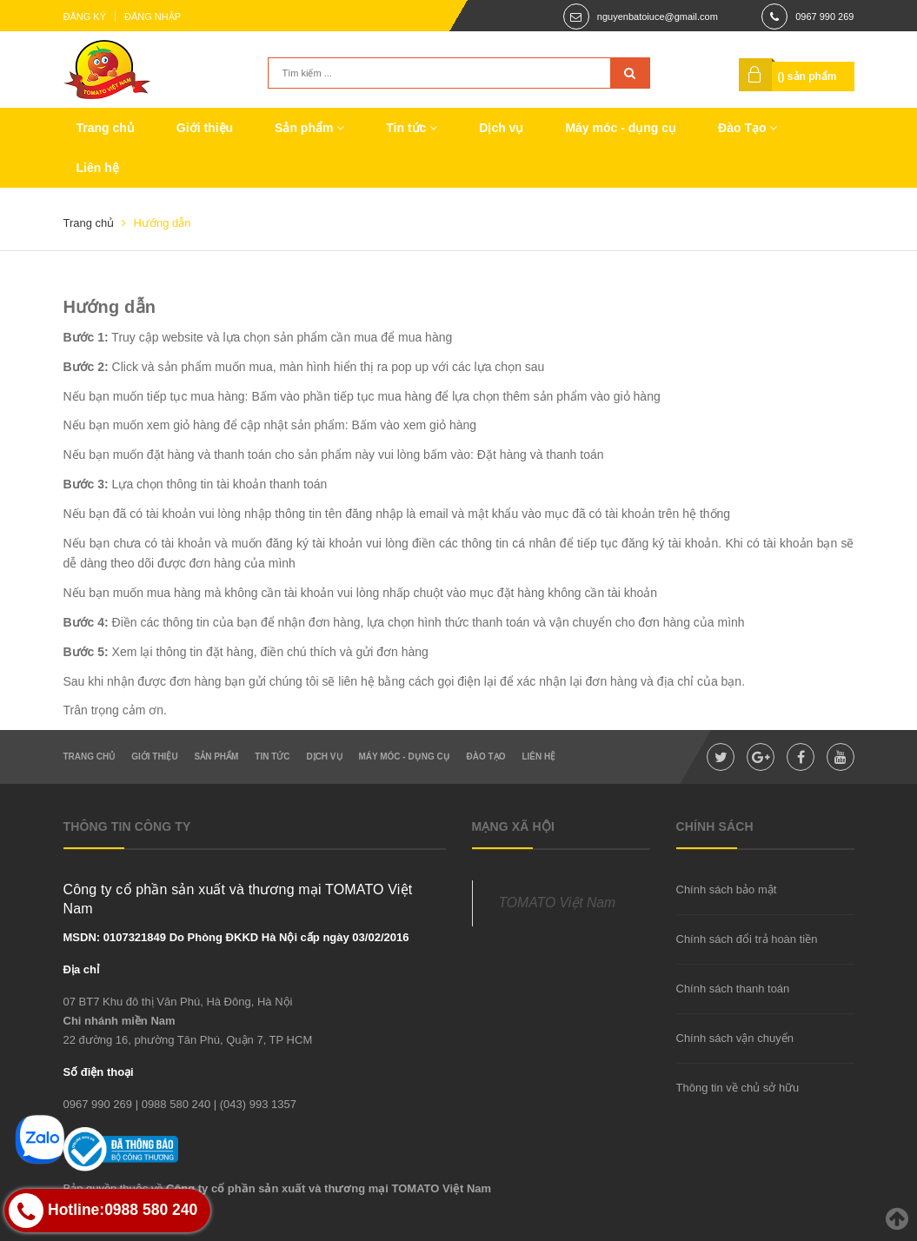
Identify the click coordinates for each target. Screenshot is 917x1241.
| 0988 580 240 (173, 1104)
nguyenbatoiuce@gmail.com (657, 16)
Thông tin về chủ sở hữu (738, 1087)
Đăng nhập (152, 16)
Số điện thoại (98, 1071)
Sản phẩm (309, 128)
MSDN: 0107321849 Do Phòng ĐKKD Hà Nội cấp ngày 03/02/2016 (236, 937)
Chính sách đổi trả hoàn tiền (747, 939)
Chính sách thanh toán (733, 988)
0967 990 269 (824, 16)
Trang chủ (105, 128)
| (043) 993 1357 (255, 1104)
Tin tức (411, 128)
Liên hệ (97, 168)
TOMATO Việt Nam (557, 902)
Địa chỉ (81, 969)
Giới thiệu (204, 128)
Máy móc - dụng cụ (620, 128)
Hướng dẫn (109, 306)
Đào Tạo (747, 128)
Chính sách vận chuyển (735, 1038)
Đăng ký (85, 16)
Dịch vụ (501, 128)
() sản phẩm (807, 76)
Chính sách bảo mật (726, 889)
